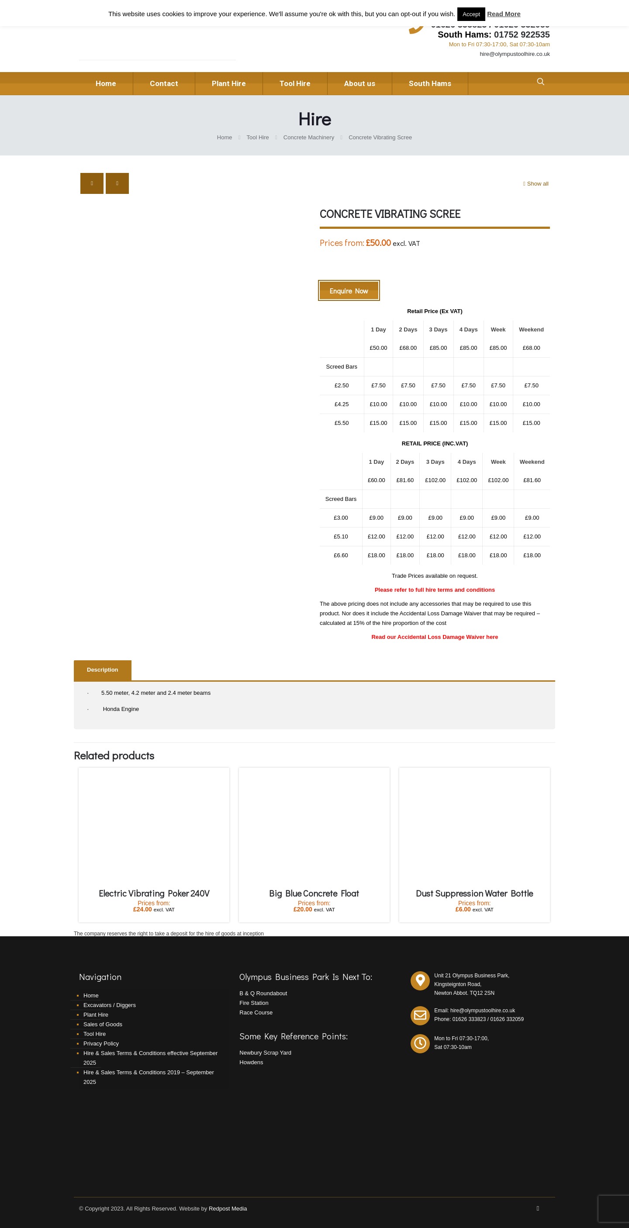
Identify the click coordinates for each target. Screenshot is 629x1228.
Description (102, 669)
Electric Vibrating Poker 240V (154, 893)
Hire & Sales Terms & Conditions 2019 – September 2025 (148, 1077)
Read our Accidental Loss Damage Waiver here (434, 637)
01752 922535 (522, 34)
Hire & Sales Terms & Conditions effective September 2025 (150, 1058)
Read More (504, 13)
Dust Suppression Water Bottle (474, 893)
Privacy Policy (101, 1043)
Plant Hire (95, 1014)
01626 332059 (507, 1019)
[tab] (102, 670)
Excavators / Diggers (109, 1005)
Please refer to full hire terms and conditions (435, 589)
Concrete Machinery (308, 137)
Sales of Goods (102, 1024)
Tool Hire (258, 137)
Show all (535, 183)
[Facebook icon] (538, 1208)
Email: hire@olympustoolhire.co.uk (474, 1010)
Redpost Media (228, 1208)
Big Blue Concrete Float (314, 893)
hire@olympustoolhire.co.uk (515, 54)
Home (224, 137)
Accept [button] (471, 14)
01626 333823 (469, 1019)
